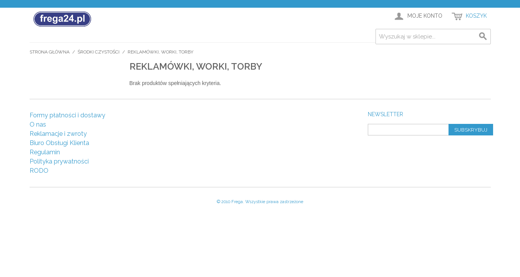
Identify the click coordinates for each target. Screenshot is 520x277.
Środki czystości (99, 52)
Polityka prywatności (59, 161)
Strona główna (50, 52)
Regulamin (45, 152)
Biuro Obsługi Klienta (59, 143)
